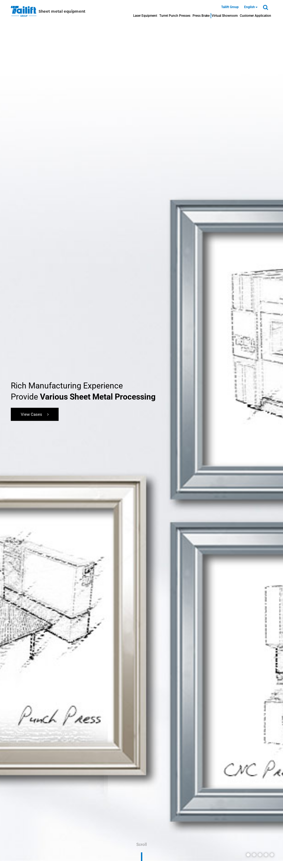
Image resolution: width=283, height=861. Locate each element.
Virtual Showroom (225, 16)
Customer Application (255, 16)
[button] (248, 854)
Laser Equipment (145, 16)
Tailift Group (230, 7)
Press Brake (201, 16)
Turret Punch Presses (174, 16)
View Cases (35, 414)
